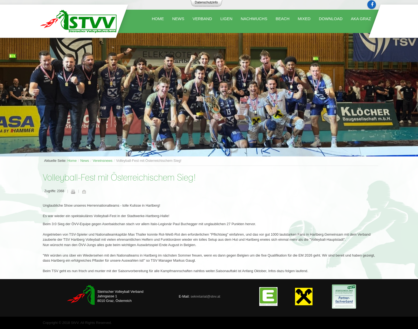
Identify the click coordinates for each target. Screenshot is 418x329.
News (84, 161)
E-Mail (84, 191)
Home (72, 161)
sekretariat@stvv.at (205, 296)
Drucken (73, 191)
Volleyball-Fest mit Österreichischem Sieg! (119, 178)
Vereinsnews (103, 161)
